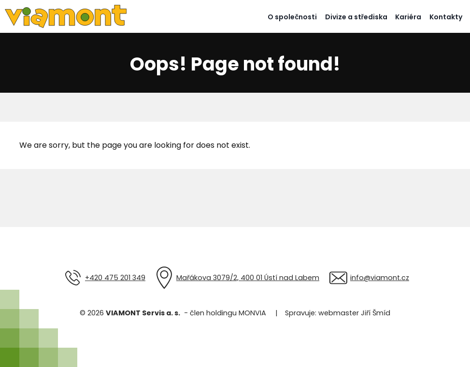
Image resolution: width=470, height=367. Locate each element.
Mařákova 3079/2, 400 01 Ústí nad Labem (247, 277)
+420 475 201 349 (115, 277)
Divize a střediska (356, 17)
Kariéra (408, 17)
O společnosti (292, 17)
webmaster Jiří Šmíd (354, 313)
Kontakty (445, 17)
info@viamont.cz (379, 277)
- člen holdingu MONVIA (223, 313)
